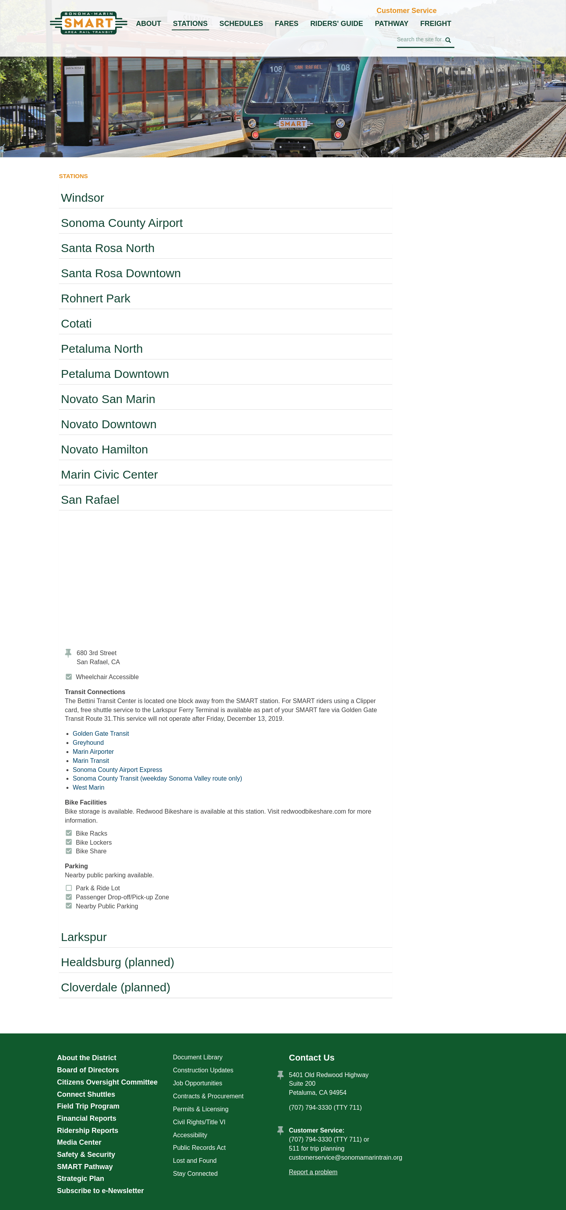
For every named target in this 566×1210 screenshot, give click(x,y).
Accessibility (190, 1135)
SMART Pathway (85, 1167)
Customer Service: (316, 1130)
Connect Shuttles (86, 1094)
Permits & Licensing (200, 1109)
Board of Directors (88, 1070)
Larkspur (84, 936)
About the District (86, 1058)
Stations (190, 24)
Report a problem (313, 1172)
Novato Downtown (108, 424)
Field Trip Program (88, 1106)
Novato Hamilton (104, 449)
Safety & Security (86, 1154)
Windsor (82, 197)
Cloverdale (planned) (116, 987)
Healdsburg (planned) (118, 962)
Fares (286, 24)
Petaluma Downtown (115, 373)
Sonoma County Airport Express (117, 769)
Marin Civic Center (109, 474)
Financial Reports (86, 1118)
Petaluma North (102, 348)
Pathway (392, 24)
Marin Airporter (93, 751)
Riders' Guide (336, 24)
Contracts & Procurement (208, 1096)
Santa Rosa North (107, 247)
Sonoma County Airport (122, 222)
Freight (435, 24)
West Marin (89, 787)
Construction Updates (203, 1070)
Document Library (197, 1057)
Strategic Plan (80, 1178)
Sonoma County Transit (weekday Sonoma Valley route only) (157, 778)
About (148, 24)
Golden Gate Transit (101, 733)
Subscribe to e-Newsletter (100, 1191)
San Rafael (90, 499)
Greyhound (88, 742)
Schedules (241, 24)
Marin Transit (91, 760)
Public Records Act (199, 1147)
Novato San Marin (108, 398)
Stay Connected (195, 1173)
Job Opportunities (197, 1083)
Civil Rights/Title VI (199, 1122)
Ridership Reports (87, 1130)
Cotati (76, 323)
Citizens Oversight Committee (107, 1082)
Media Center (79, 1142)
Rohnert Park (95, 298)
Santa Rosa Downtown (121, 273)
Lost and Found (195, 1160)
